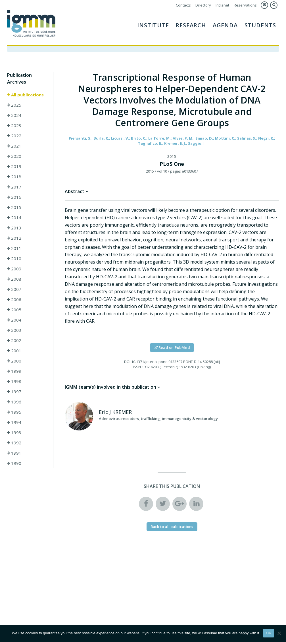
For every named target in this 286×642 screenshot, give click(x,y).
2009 (14, 269)
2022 (14, 135)
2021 (14, 146)
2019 (14, 166)
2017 (14, 187)
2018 (14, 176)
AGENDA (225, 25)
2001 (14, 350)
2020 (14, 156)
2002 (14, 340)
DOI (127, 361)
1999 (14, 371)
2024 (14, 115)
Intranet (222, 5)
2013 (14, 228)
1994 (14, 422)
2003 (14, 330)
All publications (25, 95)
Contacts (183, 5)
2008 (14, 279)
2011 (14, 248)
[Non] (279, 633)
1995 (14, 412)
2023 (14, 125)
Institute (153, 25)
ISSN (137, 366)
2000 (14, 361)
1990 (14, 463)
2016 (14, 197)
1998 (14, 381)
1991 (14, 453)
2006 (14, 299)
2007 (14, 289)
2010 (14, 258)
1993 (14, 432)
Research (191, 25)
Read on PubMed (172, 347)
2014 (14, 217)
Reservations (245, 5)
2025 (14, 105)
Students (260, 25)
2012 (14, 238)
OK (268, 633)
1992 (14, 443)
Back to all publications (172, 526)
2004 (14, 320)
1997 (14, 391)
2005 (14, 309)
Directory (203, 5)
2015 (14, 207)
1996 (14, 402)
